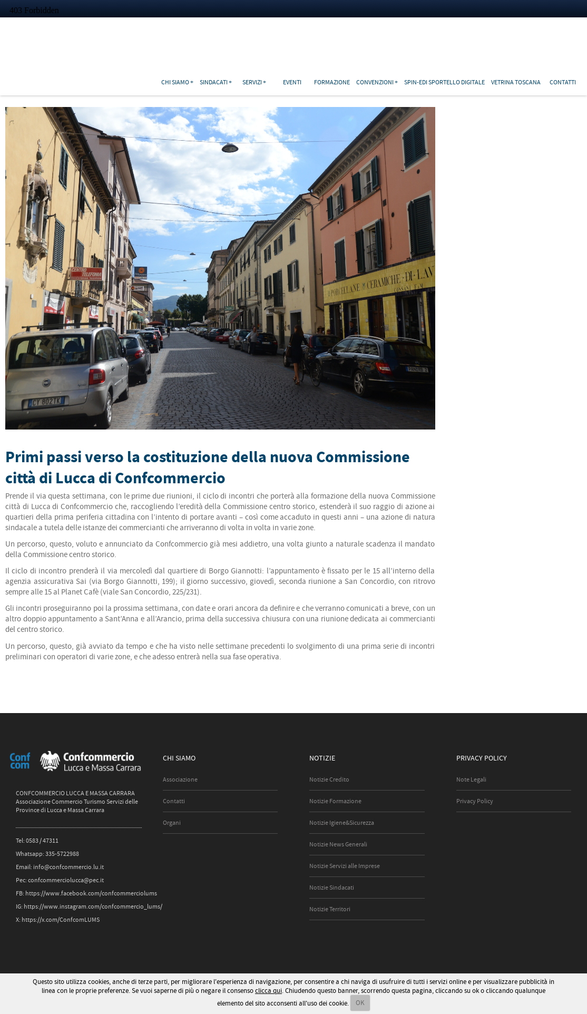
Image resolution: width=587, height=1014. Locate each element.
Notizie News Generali (338, 844)
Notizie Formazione (335, 801)
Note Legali (471, 779)
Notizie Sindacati (331, 887)
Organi (172, 822)
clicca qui (268, 990)
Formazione (332, 82)
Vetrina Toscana (516, 82)
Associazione (180, 779)
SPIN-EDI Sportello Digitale (444, 82)
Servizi (252, 82)
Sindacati (214, 82)
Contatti (563, 82)
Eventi (292, 82)
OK (360, 1002)
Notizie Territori (329, 909)
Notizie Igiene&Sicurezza (341, 822)
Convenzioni (375, 82)
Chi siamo (175, 82)
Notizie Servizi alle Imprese (344, 866)
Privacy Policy (474, 801)
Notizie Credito (329, 779)
